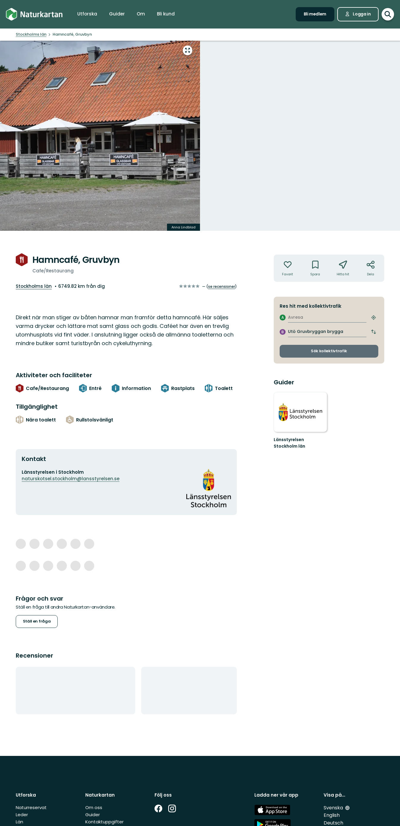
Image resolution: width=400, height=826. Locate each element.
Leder (22, 814)
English (332, 815)
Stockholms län (34, 286)
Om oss (93, 807)
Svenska (333, 807)
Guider (92, 814)
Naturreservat (31, 807)
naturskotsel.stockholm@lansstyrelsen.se (70, 479)
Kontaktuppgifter (104, 822)
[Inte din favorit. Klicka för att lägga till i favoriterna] (287, 268)
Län (19, 822)
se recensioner (221, 286)
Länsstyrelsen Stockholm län (289, 443)
